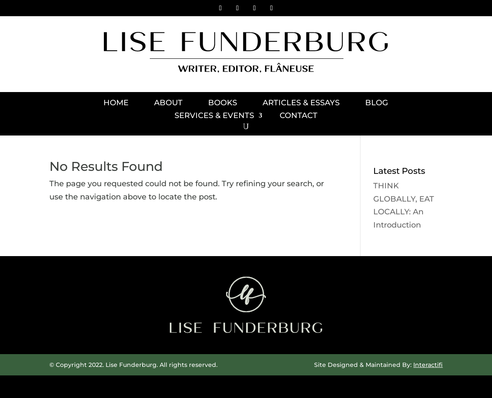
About (168, 103)
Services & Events (214, 116)
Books (222, 103)
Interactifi (428, 365)
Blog (376, 103)
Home (116, 103)
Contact (299, 116)
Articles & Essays (301, 103)
